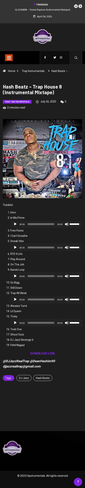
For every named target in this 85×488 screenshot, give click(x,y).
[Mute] (67, 224)
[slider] (41, 224)
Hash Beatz (43, 378)
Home (11, 71)
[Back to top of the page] (78, 481)
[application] (46, 224)
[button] (76, 6)
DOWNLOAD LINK (42, 353)
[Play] (15, 224)
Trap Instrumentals (33, 71)
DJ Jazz (24, 378)
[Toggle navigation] (9, 57)
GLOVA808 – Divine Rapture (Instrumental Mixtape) (42, 9)
